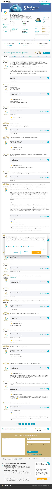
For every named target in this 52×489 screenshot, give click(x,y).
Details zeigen (38, 249)
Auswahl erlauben (26, 253)
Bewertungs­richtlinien (35, 485)
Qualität (36, 26)
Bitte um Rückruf (31, 444)
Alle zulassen (36, 252)
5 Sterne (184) (13, 56)
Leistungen (37, 29)
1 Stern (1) (46, 56)
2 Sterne (44, 21)
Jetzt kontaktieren (45, 4)
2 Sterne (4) (38, 56)
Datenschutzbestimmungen (19, 244)
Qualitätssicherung (40, 485)
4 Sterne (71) (22, 56)
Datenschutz (45, 485)
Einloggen (47, 1)
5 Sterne (44, 17)
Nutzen (36, 28)
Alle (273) (5, 56)
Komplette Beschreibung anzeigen (15, 19)
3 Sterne (44, 20)
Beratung (36, 32)
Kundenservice (37, 35)
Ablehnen (16, 252)
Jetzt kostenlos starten (42, 479)
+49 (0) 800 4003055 (15, 28)
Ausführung (37, 31)
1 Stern (44, 22)
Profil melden (19, 459)
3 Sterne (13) (30, 56)
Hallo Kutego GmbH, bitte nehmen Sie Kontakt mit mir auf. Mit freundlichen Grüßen (13, 446)
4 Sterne (44, 18)
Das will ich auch (42, 1)
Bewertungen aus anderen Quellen (5, 24)
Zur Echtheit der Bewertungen (5, 27)
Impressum (12, 244)
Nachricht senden (32, 451)
